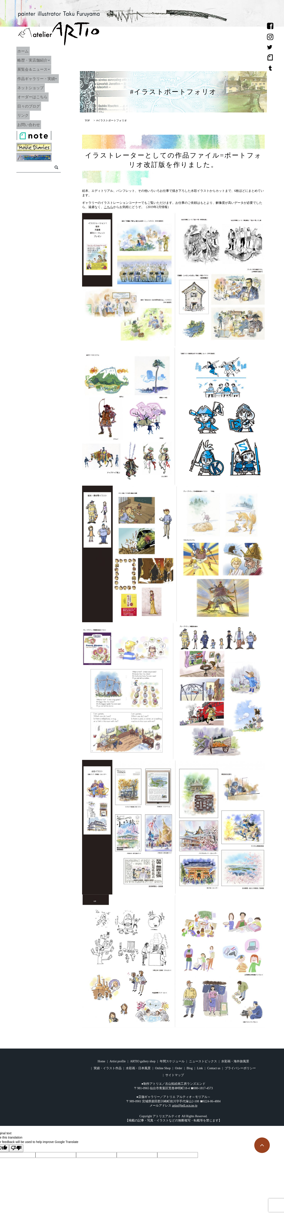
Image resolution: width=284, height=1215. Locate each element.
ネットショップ (36, 88)
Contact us (214, 1068)
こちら (108, 207)
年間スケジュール (172, 1061)
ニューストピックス (203, 1061)
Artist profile (118, 1061)
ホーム (28, 51)
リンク (28, 115)
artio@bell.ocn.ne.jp (184, 1105)
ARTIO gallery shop (142, 1061)
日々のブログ (34, 106)
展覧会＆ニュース (38, 69)
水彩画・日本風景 (138, 1068)
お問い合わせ (34, 124)
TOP (87, 120)
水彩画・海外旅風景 (235, 1061)
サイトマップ (174, 1075)
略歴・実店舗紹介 (38, 60)
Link (200, 1068)
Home (101, 1061)
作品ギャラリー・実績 (42, 78)
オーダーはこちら (38, 97)
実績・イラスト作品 (108, 1068)
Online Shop (163, 1068)
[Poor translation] (16, 1148)
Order (178, 1068)
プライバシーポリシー (240, 1068)
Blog (190, 1068)
